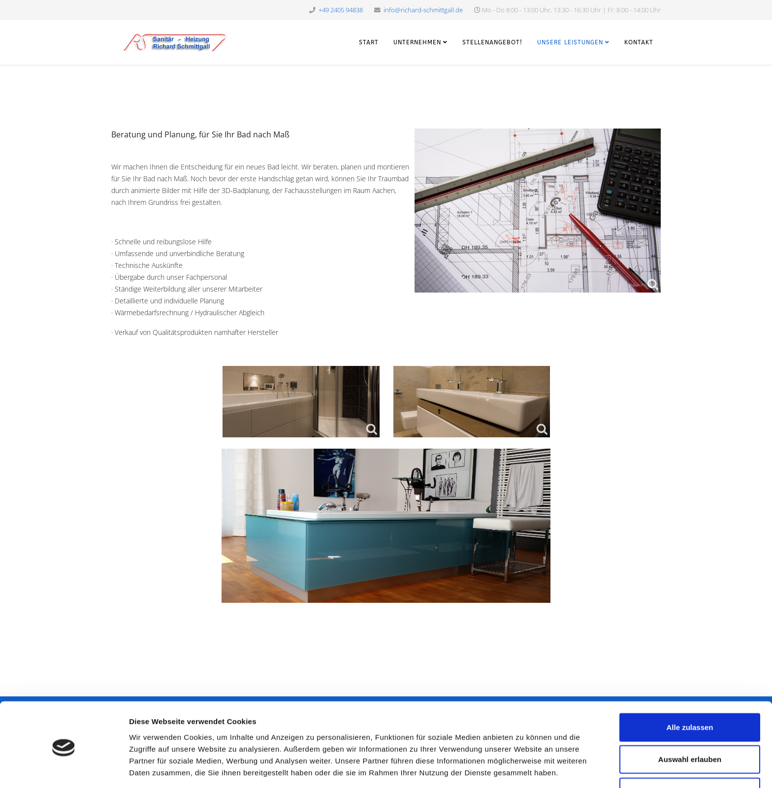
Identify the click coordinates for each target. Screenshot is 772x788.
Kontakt (638, 42)
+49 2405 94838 (341, 10)
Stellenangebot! (492, 42)
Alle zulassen (689, 691)
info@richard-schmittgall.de (423, 10)
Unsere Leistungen (570, 42)
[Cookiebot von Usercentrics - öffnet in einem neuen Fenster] (64, 768)
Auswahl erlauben (689, 724)
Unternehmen (417, 42)
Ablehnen (690, 756)
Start (369, 42)
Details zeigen (523, 768)
